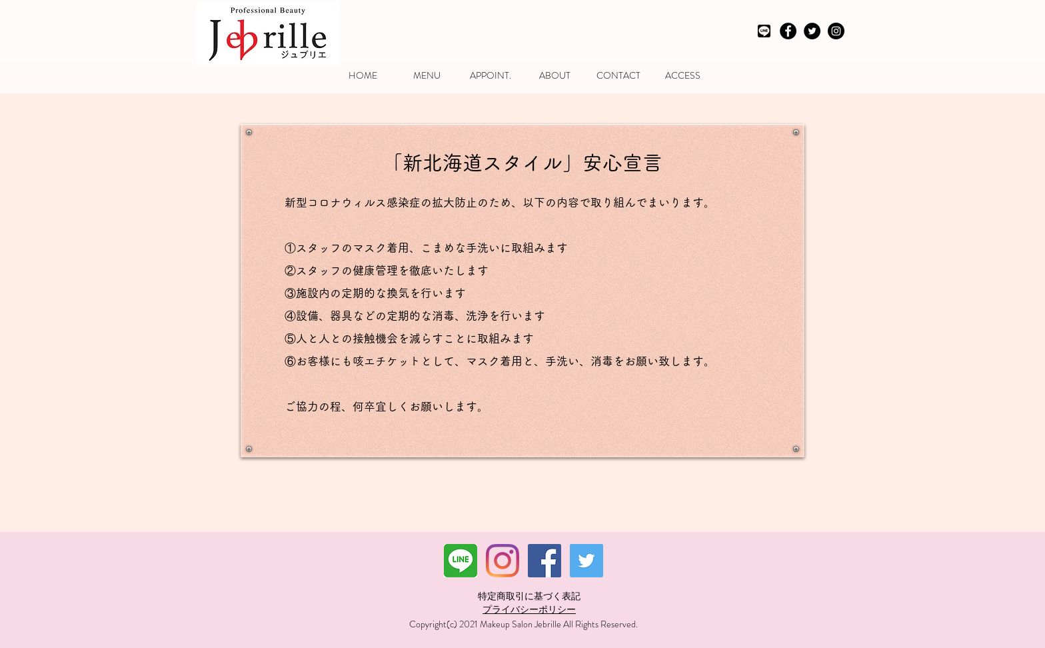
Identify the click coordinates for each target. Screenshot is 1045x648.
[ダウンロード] (460, 560)
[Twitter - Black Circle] (812, 31)
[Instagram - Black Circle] (836, 31)
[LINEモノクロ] (764, 31)
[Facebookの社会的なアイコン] (544, 560)
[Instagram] (502, 560)
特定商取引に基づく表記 (529, 596)
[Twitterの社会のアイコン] (586, 560)
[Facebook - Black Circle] (788, 31)
